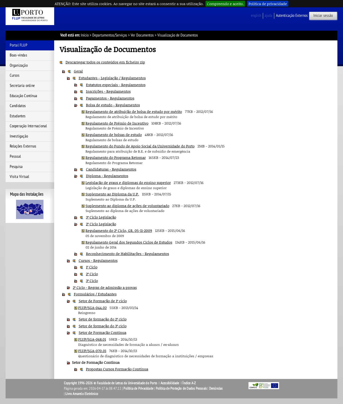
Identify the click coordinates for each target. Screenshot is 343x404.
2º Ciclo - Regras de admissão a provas (105, 287)
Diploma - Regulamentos (107, 175)
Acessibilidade (170, 383)
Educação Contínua (23, 95)
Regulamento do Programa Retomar (116, 157)
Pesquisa (16, 166)
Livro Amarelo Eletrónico (81, 394)
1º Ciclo (91, 267)
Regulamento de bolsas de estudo (114, 134)
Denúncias (216, 388)
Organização (19, 65)
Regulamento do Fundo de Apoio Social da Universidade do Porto (140, 146)
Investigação (19, 136)
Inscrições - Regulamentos (108, 91)
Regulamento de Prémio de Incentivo (117, 123)
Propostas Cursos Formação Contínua (117, 369)
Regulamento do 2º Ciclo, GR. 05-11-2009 (119, 230)
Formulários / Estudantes (95, 294)
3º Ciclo (92, 280)
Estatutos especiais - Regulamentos (116, 84)
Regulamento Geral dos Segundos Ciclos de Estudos (129, 242)
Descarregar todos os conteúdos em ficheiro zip (105, 62)
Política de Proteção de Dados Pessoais (181, 388)
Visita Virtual (19, 176)
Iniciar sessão (323, 15)
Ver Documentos (142, 35)
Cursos (14, 75)
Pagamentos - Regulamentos (110, 98)
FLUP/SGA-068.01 (92, 339)
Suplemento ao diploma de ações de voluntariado (127, 205)
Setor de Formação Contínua (102, 332)
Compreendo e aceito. (225, 3)
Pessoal (15, 156)
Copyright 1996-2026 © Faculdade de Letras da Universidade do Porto (111, 383)
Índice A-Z (189, 383)
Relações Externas (23, 146)
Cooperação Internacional (28, 126)
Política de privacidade (268, 3)
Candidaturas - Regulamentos (111, 169)
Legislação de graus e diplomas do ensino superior (128, 182)
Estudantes (18, 116)
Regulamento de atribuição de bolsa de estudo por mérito (134, 111)
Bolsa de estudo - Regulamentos (113, 104)
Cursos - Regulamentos (98, 260)
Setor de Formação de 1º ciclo (103, 300)
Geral (78, 71)
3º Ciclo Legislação (101, 217)
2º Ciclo (92, 273)
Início (85, 35)
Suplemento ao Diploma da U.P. (112, 194)
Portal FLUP (18, 45)
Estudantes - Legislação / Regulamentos (112, 77)
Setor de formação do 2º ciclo (103, 319)
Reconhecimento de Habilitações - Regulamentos (127, 253)
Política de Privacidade (138, 388)
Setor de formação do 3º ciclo (103, 325)
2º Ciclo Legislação (101, 223)
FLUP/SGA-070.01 (92, 350)
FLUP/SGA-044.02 (92, 307)
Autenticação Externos (292, 15)
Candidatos (18, 105)
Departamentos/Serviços (109, 35)
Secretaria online (22, 85)
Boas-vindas (18, 55)
